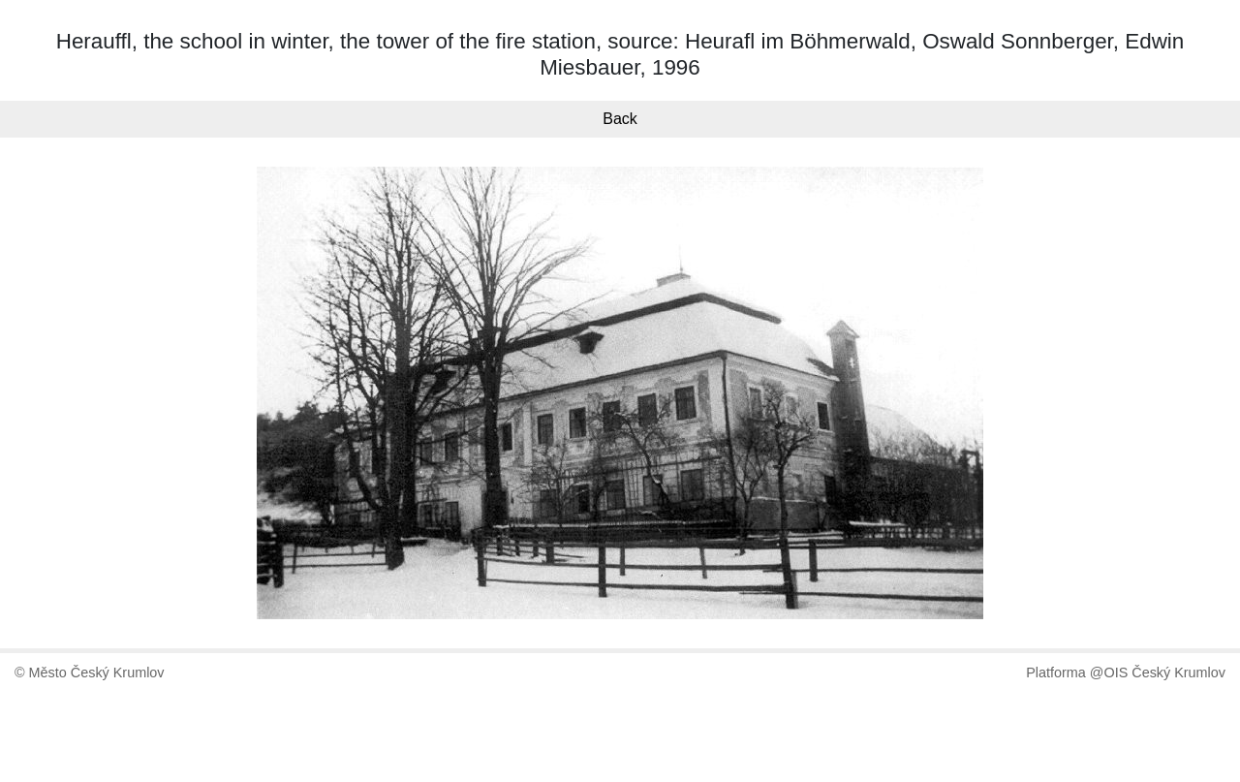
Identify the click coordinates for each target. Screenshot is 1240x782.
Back (620, 118)
